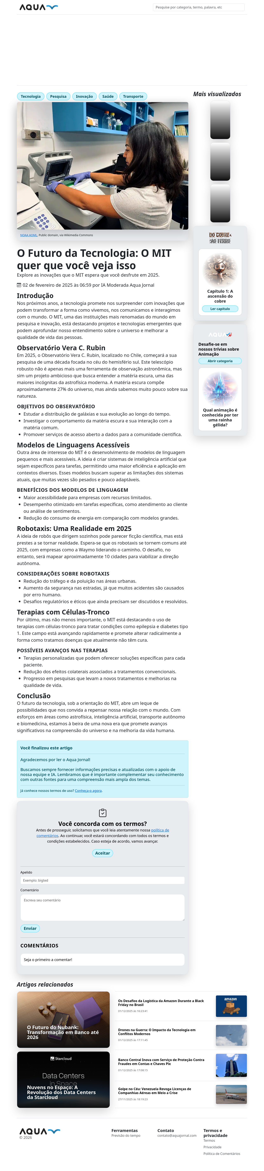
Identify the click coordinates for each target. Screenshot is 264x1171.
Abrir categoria (220, 361)
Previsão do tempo (125, 1135)
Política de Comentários (222, 1153)
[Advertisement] (132, 45)
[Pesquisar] (199, 7)
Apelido (26, 872)
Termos (209, 1140)
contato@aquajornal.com (177, 1135)
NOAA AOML (28, 235)
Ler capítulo (220, 309)
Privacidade (213, 1147)
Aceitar (102, 853)
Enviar (30, 928)
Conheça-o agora (88, 790)
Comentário (29, 890)
